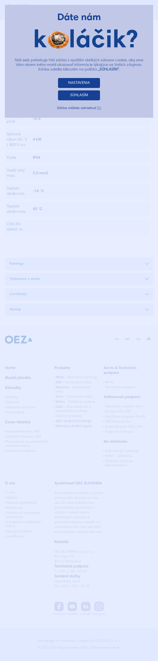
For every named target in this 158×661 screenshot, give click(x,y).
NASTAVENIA (79, 83)
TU (99, 108)
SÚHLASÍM (79, 95)
